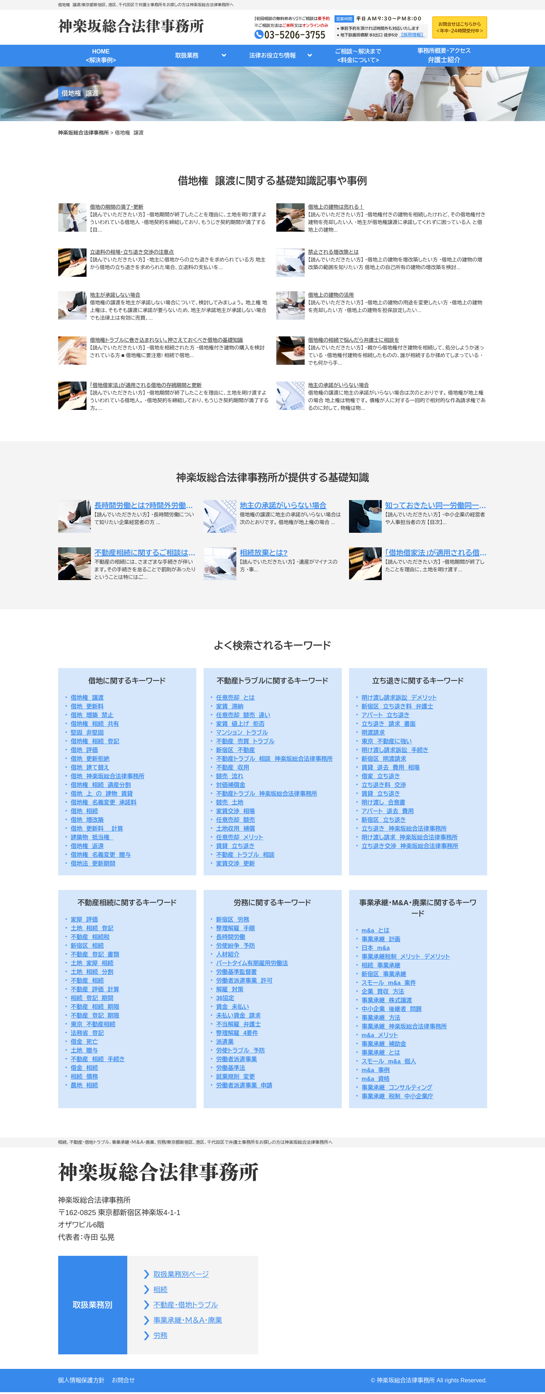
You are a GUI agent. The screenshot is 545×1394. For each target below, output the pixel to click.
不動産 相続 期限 (95, 1007)
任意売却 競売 (235, 820)
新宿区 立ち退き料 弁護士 (397, 706)
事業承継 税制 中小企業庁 (397, 1096)
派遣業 (225, 1042)
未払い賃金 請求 (238, 1015)
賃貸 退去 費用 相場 (391, 767)
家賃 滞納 (230, 706)
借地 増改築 (87, 820)
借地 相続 (84, 811)
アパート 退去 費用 (388, 811)
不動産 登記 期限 (95, 1015)
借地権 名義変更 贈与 (101, 855)
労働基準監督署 (236, 972)
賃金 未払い (232, 1007)
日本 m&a (376, 948)
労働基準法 (230, 1068)
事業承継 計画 (381, 939)
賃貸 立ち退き (235, 846)
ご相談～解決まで (358, 56)
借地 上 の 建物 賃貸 (102, 794)
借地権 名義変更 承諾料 (104, 802)
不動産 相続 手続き (98, 1059)
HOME (101, 56)
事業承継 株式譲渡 (387, 1000)
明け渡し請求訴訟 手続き (395, 750)
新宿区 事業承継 (384, 974)
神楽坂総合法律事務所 (83, 133)
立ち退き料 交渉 (384, 785)
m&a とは (376, 930)
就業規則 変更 (235, 1077)
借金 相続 (84, 1068)
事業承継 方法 (381, 1018)
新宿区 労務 (232, 919)
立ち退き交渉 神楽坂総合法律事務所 (410, 846)
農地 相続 (84, 1085)
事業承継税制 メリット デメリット (406, 957)
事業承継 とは (381, 1053)
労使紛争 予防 (235, 946)
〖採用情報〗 (412, 34)
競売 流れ (230, 776)
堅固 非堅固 (87, 733)
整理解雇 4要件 (237, 1033)
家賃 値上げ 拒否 (240, 724)
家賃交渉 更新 (235, 863)
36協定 (225, 998)
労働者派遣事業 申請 (244, 1085)
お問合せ (123, 1382)
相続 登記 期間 (92, 998)
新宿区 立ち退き (384, 820)
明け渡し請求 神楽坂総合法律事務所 (410, 837)
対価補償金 (230, 785)
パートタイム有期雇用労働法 (252, 963)
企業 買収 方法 (383, 991)
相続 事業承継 (381, 965)
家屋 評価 (84, 919)
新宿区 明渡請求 (384, 759)
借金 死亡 (84, 1042)
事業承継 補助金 (384, 1044)
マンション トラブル (242, 733)
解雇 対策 (230, 989)
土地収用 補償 (235, 829)
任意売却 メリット (240, 837)
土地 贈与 (84, 1050)
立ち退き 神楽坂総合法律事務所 (404, 829)
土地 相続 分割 (92, 972)
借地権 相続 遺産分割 (101, 785)
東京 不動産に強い (387, 741)
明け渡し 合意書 (383, 802)
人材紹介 (228, 954)
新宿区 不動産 (235, 750)
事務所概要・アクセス (444, 56)
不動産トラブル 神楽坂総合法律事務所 (266, 794)
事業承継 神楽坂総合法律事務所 (404, 1026)
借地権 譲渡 (87, 698)
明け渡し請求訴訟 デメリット (399, 698)
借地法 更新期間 (93, 863)
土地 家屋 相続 (92, 963)
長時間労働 (230, 937)
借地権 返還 (87, 846)
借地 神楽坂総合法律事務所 (108, 776)
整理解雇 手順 (235, 928)
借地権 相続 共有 (95, 724)
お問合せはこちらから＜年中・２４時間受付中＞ (460, 27)
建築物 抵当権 (92, 837)
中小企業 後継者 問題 (392, 1009)
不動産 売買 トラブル (245, 741)
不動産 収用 (232, 767)
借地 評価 (84, 750)
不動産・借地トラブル (187, 1306)
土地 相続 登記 (92, 928)
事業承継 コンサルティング (397, 1088)
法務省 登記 (87, 1033)
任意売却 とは (235, 698)
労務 (161, 1337)
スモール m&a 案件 (389, 983)
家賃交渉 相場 (235, 811)
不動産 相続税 (90, 937)
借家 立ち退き (381, 776)
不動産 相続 (87, 981)
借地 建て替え (90, 767)
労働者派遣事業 (236, 1059)
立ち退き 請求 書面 (389, 724)
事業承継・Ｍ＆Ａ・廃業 (189, 1322)
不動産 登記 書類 (95, 954)
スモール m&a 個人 (389, 1061)
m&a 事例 (376, 1070)
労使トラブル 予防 (240, 1050)
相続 (161, 1290)
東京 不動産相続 (93, 1024)
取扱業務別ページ (182, 1275)
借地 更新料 (87, 706)
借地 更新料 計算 (97, 829)
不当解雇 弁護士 (238, 1024)
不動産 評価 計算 (95, 989)
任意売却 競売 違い (243, 715)
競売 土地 (230, 802)
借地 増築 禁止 (92, 715)
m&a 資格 (376, 1079)
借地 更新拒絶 (90, 759)
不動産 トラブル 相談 (245, 855)
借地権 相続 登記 (95, 741)
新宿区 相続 (87, 946)
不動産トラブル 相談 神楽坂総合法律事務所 (274, 759)
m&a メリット (380, 1035)
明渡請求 (373, 733)
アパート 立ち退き (386, 715)
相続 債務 (84, 1077)
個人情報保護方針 (81, 1382)
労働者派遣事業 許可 (244, 981)
